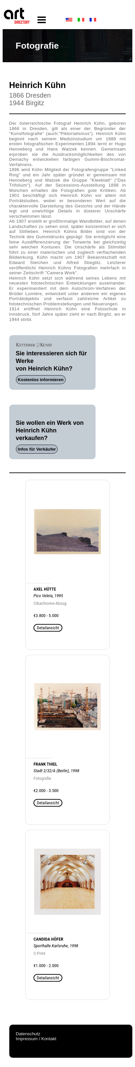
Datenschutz (28, 1033)
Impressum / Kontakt (36, 1038)
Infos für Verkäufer (37, 449)
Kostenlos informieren (41, 379)
